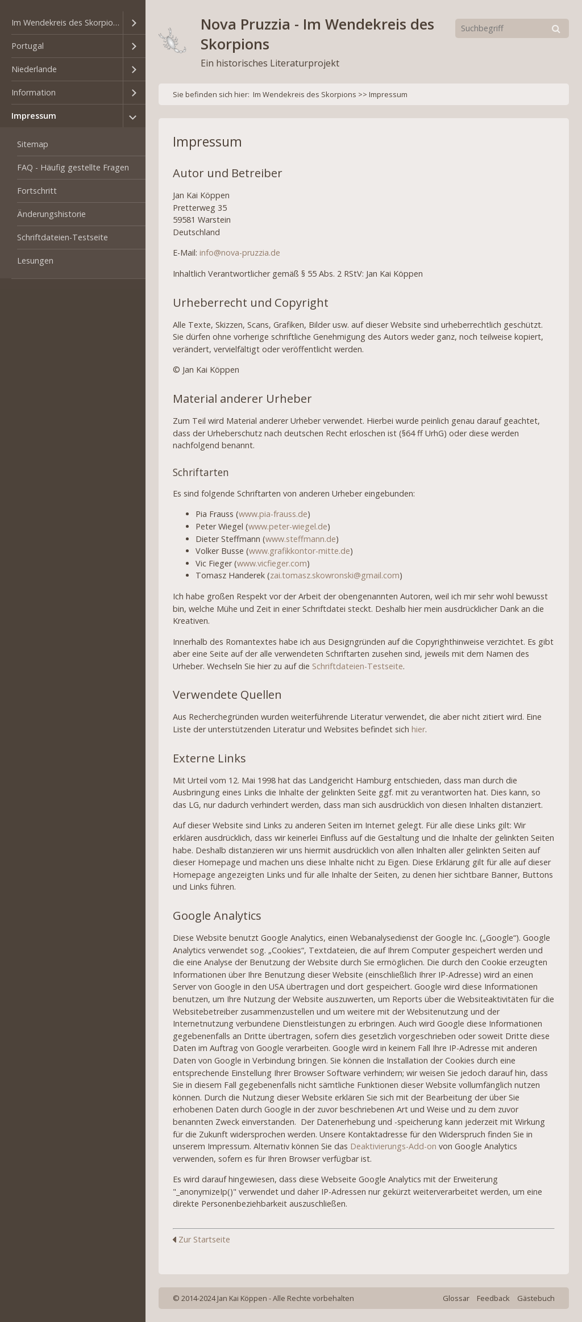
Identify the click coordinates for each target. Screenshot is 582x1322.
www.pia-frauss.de (273, 513)
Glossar (456, 1298)
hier (418, 729)
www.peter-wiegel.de (287, 526)
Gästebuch (536, 1298)
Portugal (27, 45)
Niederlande (34, 69)
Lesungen (35, 260)
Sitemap (32, 144)
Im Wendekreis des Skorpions (66, 22)
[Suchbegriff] (512, 28)
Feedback (493, 1298)
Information (33, 92)
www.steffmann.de (300, 538)
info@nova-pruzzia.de (239, 252)
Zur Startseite (201, 1239)
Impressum (33, 115)
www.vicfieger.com (272, 563)
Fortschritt (37, 190)
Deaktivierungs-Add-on (393, 1146)
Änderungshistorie (51, 213)
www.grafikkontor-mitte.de (299, 550)
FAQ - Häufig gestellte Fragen (73, 167)
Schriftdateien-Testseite (62, 237)
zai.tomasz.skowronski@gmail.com (335, 575)
